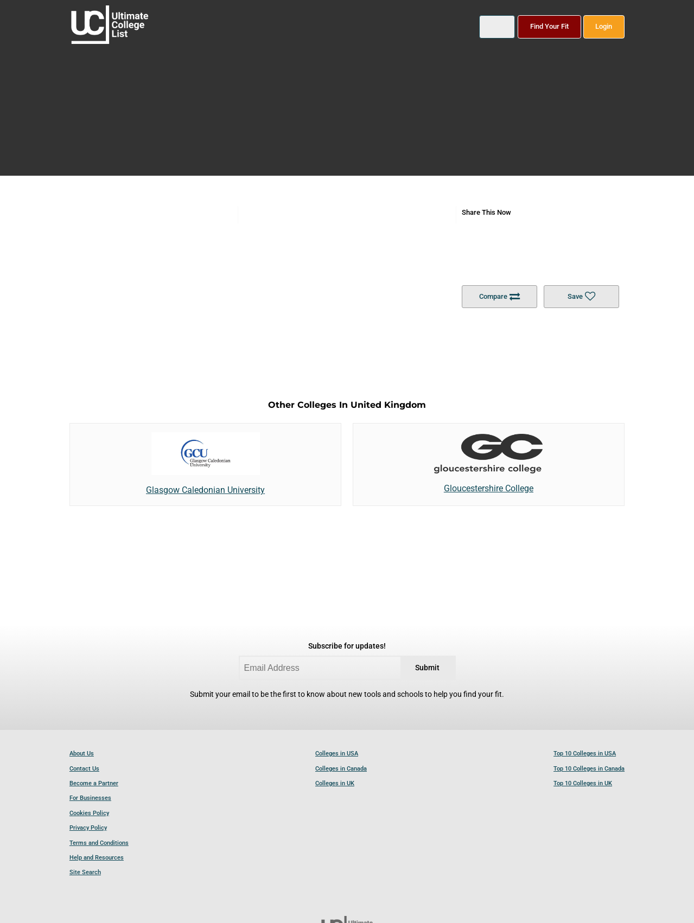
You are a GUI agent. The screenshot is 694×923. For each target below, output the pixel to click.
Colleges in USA (336, 753)
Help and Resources (96, 857)
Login (603, 26)
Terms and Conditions (99, 843)
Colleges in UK (334, 783)
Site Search (85, 872)
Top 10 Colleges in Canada (589, 768)
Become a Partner (93, 783)
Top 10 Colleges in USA (584, 753)
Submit (427, 667)
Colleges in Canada (341, 768)
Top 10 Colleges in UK (582, 783)
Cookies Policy (89, 813)
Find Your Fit (549, 26)
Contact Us (84, 768)
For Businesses (90, 798)
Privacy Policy (88, 827)
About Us (81, 753)
